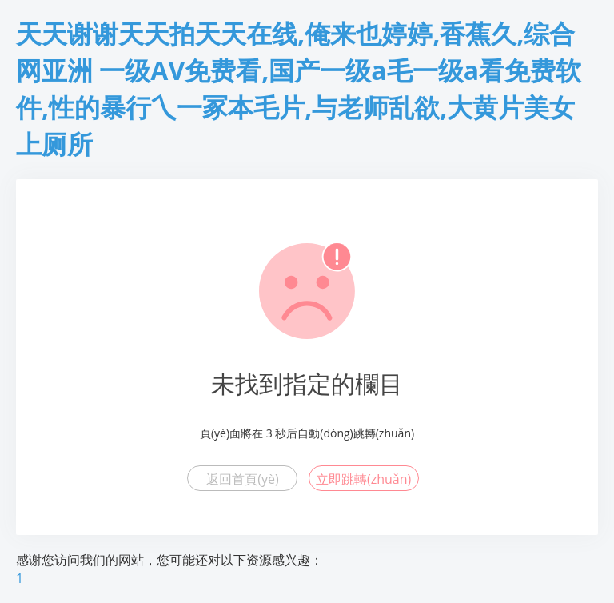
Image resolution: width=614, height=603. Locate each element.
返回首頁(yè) (242, 479)
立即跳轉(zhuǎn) (363, 479)
